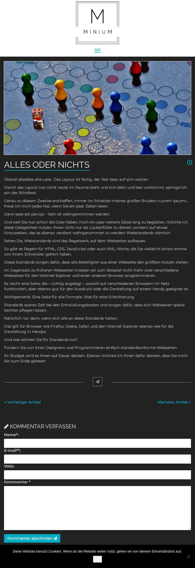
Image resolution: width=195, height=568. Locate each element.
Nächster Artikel (174, 402)
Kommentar (17, 482)
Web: (9, 466)
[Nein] (188, 556)
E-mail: (12, 450)
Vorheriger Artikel (22, 402)
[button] (189, 162)
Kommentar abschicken (32, 538)
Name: (11, 434)
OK (97, 559)
